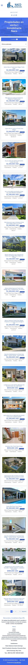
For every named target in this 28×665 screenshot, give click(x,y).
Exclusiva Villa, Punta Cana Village (14, 446)
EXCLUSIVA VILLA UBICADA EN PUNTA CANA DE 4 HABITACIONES (14, 416)
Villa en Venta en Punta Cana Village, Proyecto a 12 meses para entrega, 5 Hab (14, 322)
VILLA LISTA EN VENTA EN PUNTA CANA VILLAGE (14, 161)
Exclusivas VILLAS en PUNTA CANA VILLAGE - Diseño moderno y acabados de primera (14, 568)
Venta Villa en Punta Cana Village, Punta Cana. (14, 67)
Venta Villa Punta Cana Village (14, 506)
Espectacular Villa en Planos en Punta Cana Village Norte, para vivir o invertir (14, 476)
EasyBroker (17, 662)
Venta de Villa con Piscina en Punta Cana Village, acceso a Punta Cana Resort (14, 599)
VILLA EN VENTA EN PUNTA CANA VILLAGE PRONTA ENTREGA (14, 192)
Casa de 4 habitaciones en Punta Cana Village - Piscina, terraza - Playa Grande (14, 354)
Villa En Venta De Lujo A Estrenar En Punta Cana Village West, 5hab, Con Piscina (14, 256)
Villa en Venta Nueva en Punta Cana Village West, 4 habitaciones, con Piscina (14, 289)
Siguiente (24, 611)
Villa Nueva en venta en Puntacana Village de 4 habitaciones (14, 98)
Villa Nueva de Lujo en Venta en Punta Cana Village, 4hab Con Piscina (14, 223)
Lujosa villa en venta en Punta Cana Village (14, 129)
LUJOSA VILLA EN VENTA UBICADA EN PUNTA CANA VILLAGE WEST (14, 385)
